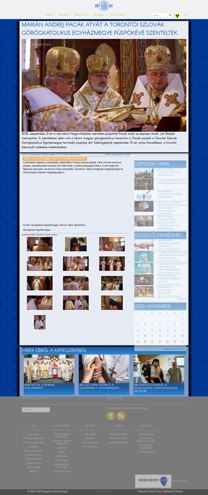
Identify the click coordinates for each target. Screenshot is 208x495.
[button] (185, 15)
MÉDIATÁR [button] (82, 15)
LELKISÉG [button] (99, 15)
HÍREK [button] (50, 15)
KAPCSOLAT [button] (119, 15)
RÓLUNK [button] (65, 15)
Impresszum (104, 491)
